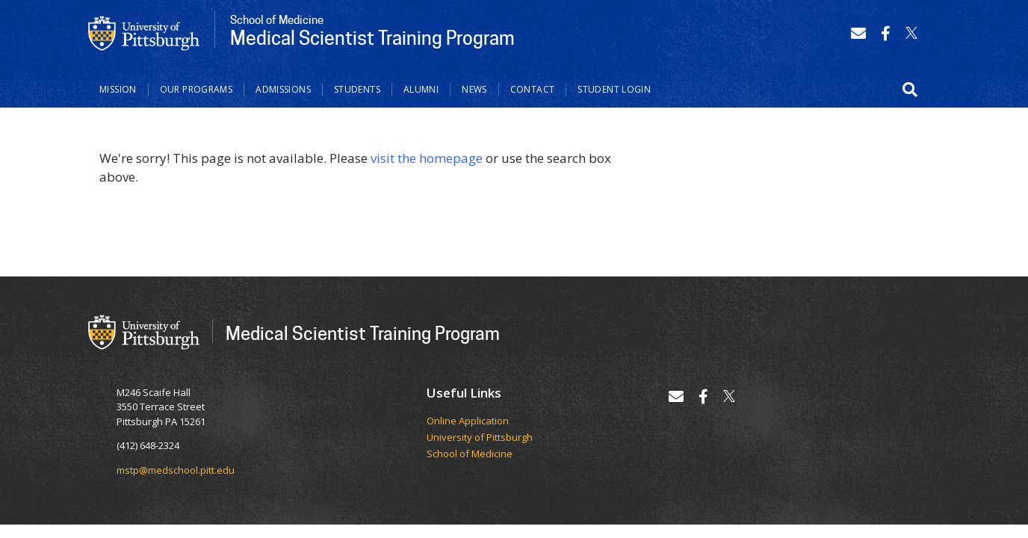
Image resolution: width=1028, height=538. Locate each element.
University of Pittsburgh (480, 438)
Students (357, 89)
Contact (532, 89)
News (474, 89)
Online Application (468, 421)
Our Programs (196, 89)
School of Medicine (470, 454)
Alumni (421, 89)
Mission (118, 89)
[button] (910, 90)
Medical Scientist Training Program (363, 333)
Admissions (283, 89)
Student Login (614, 89)
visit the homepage (427, 158)
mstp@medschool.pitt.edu (176, 470)
